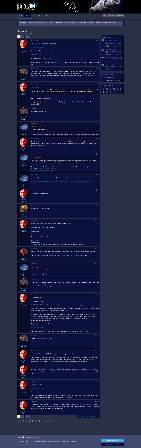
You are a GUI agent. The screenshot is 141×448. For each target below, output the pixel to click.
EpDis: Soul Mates (110, 65)
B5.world (107, 69)
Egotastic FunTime (36, 54)
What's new (36, 15)
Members (46, 15)
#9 (98, 190)
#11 (98, 220)
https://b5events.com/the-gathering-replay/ (43, 170)
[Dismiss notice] (122, 22)
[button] (41, 15)
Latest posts (106, 37)
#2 (98, 68)
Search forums (28, 18)
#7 (98, 154)
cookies (30, 441)
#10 (98, 205)
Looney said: (35, 157)
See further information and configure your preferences (33, 444)
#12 (98, 248)
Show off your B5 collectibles (113, 57)
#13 (98, 263)
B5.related (107, 62)
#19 (98, 381)
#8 (98, 174)
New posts (20, 18)
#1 (98, 40)
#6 (98, 138)
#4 (98, 108)
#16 (98, 335)
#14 (98, 279)
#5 (98, 123)
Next (26, 36)
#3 (98, 83)
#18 (98, 366)
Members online (107, 75)
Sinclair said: (35, 87)
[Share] (96, 40)
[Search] (119, 15)
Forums (27, 15)
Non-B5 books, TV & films (111, 47)
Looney (21, 33)
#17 (98, 350)
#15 (98, 294)
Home (20, 15)
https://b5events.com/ (37, 47)
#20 (98, 401)
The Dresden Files (110, 49)
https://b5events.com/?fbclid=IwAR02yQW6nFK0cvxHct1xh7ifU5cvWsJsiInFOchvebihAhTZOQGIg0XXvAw (63, 181)
